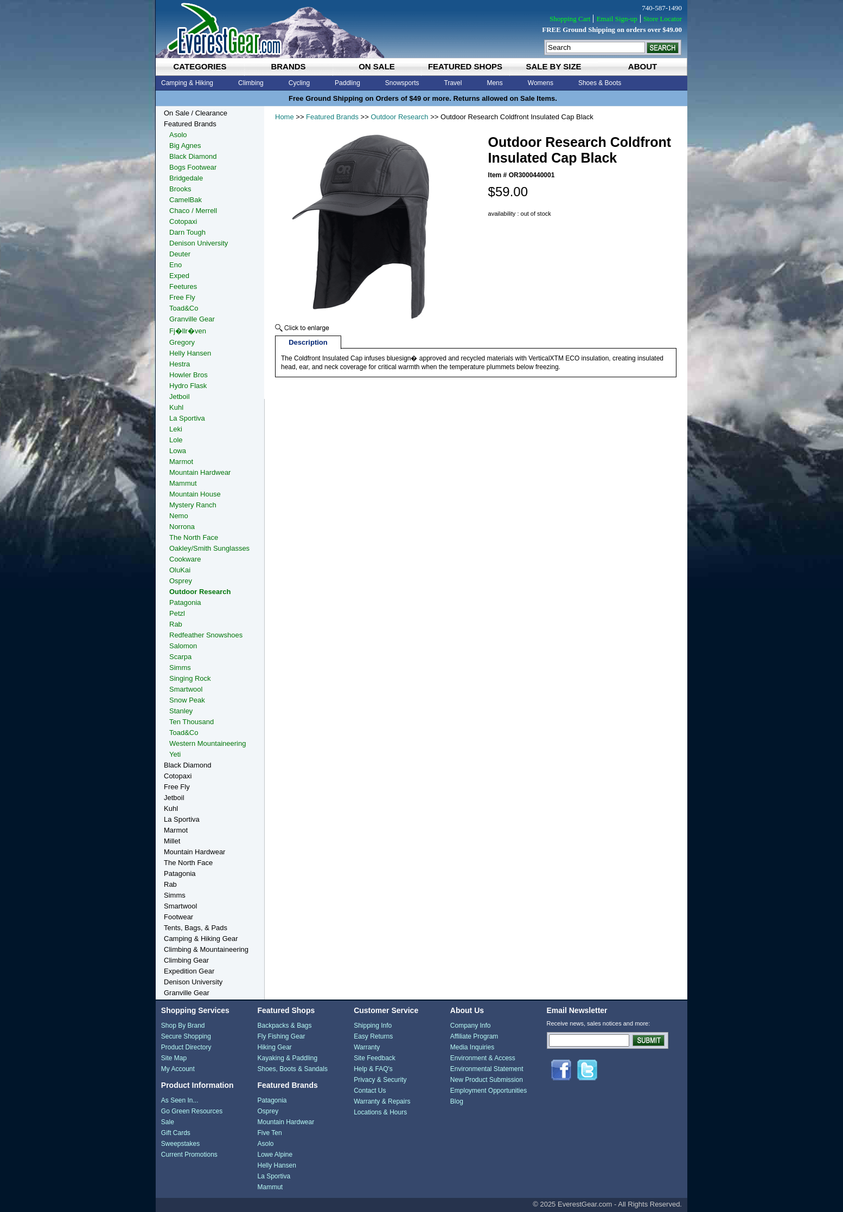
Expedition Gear (189, 971)
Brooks (180, 189)
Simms (180, 667)
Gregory (182, 342)
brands (288, 66)
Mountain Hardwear (200, 472)
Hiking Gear (274, 1047)
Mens (494, 83)
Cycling (299, 83)
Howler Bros (188, 375)
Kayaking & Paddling (287, 1058)
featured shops (465, 66)
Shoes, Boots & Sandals (292, 1069)
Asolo (178, 135)
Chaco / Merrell (193, 211)
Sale (167, 1122)
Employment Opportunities (488, 1090)
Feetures (183, 286)
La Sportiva (187, 418)
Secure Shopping (186, 1036)
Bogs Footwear (192, 167)
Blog (456, 1101)
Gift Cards (175, 1133)
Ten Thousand (191, 722)
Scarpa (180, 657)
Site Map (174, 1058)
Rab (175, 624)
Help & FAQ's (373, 1069)
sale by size (553, 66)
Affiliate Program (474, 1036)
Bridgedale (186, 178)
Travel (453, 83)
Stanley (181, 711)
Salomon (183, 646)
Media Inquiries (472, 1047)
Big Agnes (185, 145)
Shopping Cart (570, 19)
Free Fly (182, 297)
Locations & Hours (380, 1112)
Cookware (185, 559)
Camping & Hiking (187, 83)
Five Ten (269, 1133)
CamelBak (185, 200)
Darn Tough (187, 232)
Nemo (178, 516)
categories (199, 66)
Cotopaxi (183, 221)
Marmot (181, 461)
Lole (176, 440)
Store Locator (662, 19)
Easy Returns (373, 1036)
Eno (175, 265)
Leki (175, 429)
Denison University (198, 243)
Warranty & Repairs (382, 1101)
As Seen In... (180, 1100)
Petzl (177, 613)
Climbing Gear (186, 960)
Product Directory (186, 1047)
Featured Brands (332, 117)
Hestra (179, 364)
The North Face (193, 537)
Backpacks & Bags (284, 1025)
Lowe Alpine (274, 1154)
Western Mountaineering (207, 743)
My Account (178, 1069)
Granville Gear (192, 319)
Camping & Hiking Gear (201, 938)
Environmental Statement (486, 1069)
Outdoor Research (399, 117)
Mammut (183, 483)
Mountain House (195, 494)
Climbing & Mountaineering (206, 949)
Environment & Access (482, 1058)
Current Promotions (189, 1154)
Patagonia (185, 602)
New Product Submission (486, 1080)
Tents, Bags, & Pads (195, 928)
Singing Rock (190, 678)
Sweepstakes (180, 1143)
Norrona (182, 527)
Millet (172, 841)
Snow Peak (187, 700)
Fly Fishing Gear (281, 1036)
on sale (377, 66)
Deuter (179, 254)
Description (308, 342)
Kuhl (176, 407)
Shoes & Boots (599, 83)
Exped (179, 276)
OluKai (179, 570)
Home (284, 117)
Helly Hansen (190, 353)
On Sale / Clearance (195, 113)
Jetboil (179, 396)
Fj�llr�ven (187, 331)
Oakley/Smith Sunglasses (209, 548)
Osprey (180, 581)
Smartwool (185, 689)
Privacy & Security (380, 1080)
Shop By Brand (183, 1025)
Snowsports (402, 83)
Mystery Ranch (192, 505)
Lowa (177, 451)
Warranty (367, 1047)
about (642, 66)
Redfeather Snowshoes (205, 635)
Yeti (175, 754)
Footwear (178, 917)
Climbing (251, 83)
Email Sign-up (616, 19)
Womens (540, 83)
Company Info (470, 1025)
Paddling (347, 83)
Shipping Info (373, 1025)
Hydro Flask (188, 386)
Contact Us (370, 1090)
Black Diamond (192, 156)
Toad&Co (183, 308)
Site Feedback (374, 1058)
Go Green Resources (191, 1111)
